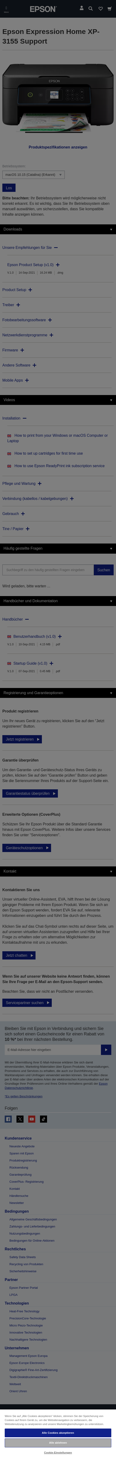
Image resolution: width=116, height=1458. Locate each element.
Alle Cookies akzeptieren (58, 1432)
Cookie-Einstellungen (58, 1452)
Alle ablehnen (58, 1442)
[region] (58, 1433)
